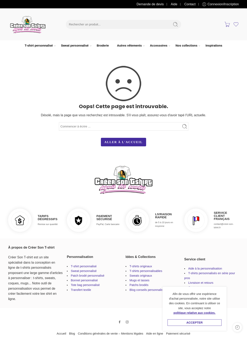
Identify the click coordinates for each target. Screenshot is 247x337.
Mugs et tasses (140, 280)
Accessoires (158, 46)
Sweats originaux (141, 275)
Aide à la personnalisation (205, 268)
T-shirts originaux (141, 266)
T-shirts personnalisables (146, 271)
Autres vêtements (129, 46)
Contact (190, 4)
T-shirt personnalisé (39, 46)
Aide (174, 4)
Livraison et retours (200, 282)
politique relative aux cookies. (194, 312)
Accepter (194, 322)
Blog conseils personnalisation (149, 289)
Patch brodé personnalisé (87, 275)
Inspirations (213, 45)
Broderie (103, 45)
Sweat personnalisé (74, 46)
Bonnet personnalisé (84, 280)
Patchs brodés (139, 285)
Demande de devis (150, 4)
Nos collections (186, 46)
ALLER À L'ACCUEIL (123, 142)
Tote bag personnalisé (85, 285)
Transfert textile (81, 289)
